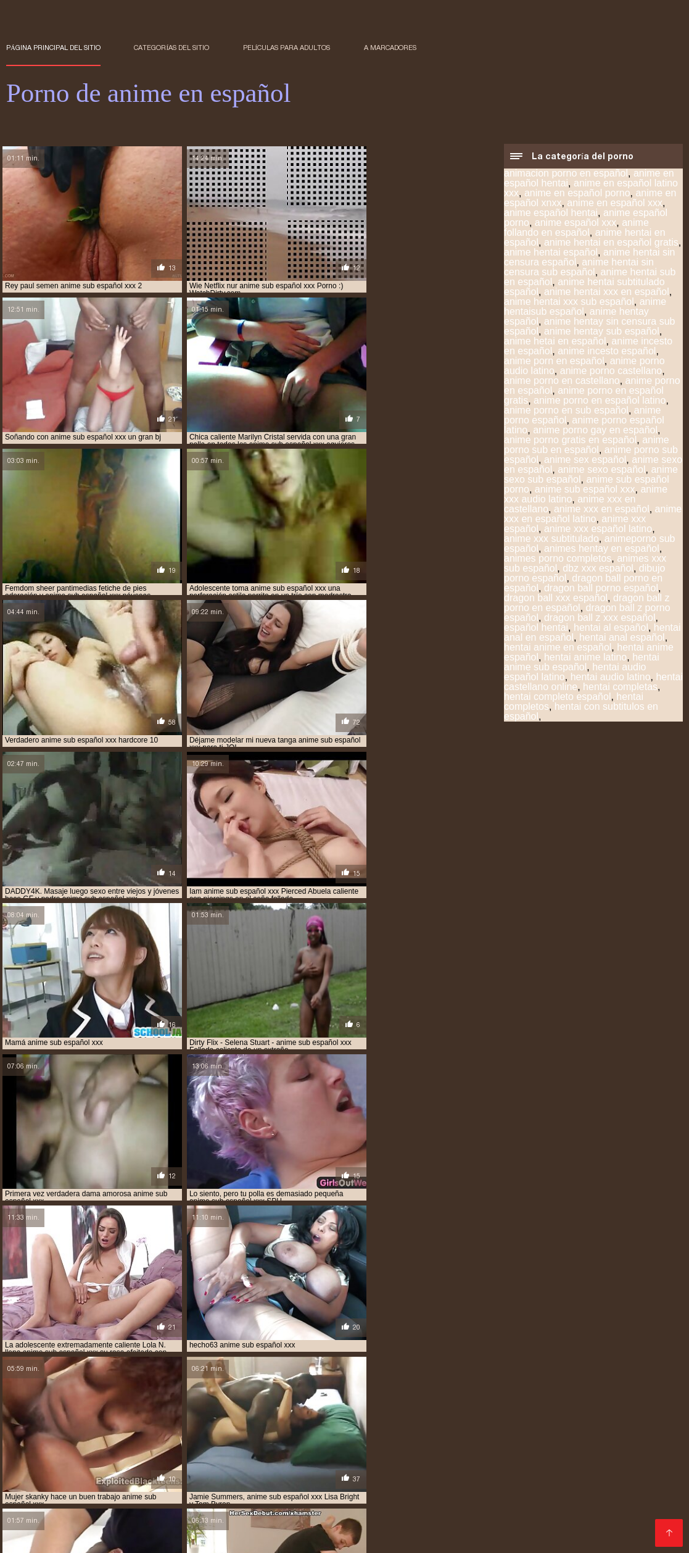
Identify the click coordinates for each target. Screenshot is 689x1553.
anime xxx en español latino (593, 515)
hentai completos (357, 1489)
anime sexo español (601, 470)
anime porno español (386, 1476)
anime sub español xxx (585, 490)
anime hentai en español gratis (611, 243)
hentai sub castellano (580, 1503)
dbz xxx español (598, 569)
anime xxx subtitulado (551, 540)
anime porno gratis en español (570, 441)
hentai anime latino (585, 658)
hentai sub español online (363, 1509)
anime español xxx (576, 224)
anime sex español (585, 461)
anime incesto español (607, 352)
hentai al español (611, 628)
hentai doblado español (445, 1489)
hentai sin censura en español (471, 1503)
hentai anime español (86, 1489)
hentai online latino (44, 1503)
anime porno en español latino (600, 401)
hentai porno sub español (142, 1503)
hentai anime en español (557, 648)
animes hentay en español (601, 549)
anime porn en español (554, 362)
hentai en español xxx (82, 1496)
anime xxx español (199, 1482)
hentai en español (534, 1489)
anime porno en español (291, 1476)
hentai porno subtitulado (249, 1503)
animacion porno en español (566, 174)
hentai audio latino (611, 678)
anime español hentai (551, 214)
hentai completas (620, 688)
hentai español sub (420, 1496)
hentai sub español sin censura (587, 1509)
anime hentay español (87, 1476)
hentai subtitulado (153, 1516)
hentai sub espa (86, 1509)
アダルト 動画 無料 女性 (331, 1537)
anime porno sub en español (586, 446)
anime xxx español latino (598, 530)
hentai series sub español (356, 1503)
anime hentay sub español (601, 332)
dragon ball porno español (601, 589)
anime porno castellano (611, 372)
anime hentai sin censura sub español (579, 268)
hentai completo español (557, 698)
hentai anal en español (450, 1482)
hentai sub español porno (470, 1509)
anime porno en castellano (562, 382)
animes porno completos (557, 559)
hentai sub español (161, 1509)
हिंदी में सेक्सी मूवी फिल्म (37, 1537)
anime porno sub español (483, 1476)
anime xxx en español (602, 510)
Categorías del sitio (171, 47)
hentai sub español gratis (255, 1509)
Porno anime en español (181, 1537)
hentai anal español (622, 638)
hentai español (254, 1496)
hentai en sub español (174, 1496)
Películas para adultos (287, 47)
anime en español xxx (614, 204)
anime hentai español (551, 253)
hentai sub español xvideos (56, 1516)
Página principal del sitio (53, 47)
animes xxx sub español (287, 1482)
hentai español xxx (502, 1496)
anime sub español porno (587, 1476)
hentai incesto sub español (599, 1496)
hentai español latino (333, 1496)
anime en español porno (577, 194)
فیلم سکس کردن (102, 1537)
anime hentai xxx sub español (569, 303)
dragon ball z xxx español (600, 619)
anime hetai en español (555, 342)
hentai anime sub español (581, 663)
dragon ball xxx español (556, 599)
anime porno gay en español (595, 431)
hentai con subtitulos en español (581, 712)
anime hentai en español (409, 1469)
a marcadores (390, 47)
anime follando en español (576, 229)
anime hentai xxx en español (606, 293)
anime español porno (236, 1469)
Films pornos (260, 1537)
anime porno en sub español (566, 411)
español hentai (536, 628)
